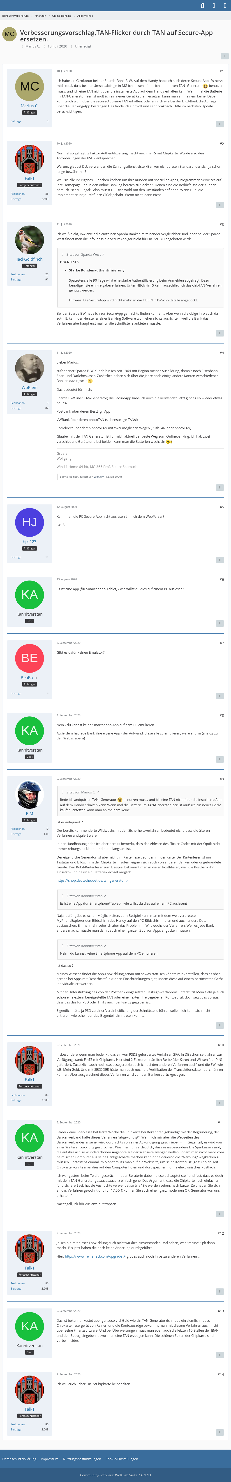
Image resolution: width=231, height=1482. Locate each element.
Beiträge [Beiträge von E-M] (16, 834)
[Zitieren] (220, 124)
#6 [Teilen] (222, 579)
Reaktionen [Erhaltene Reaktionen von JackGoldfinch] (18, 274)
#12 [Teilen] (221, 1233)
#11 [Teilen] (221, 1122)
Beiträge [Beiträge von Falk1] (16, 199)
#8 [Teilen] (222, 715)
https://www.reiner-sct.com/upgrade (93, 1256)
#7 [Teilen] (222, 643)
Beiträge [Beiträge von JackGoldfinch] (16, 279)
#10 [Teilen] (221, 1045)
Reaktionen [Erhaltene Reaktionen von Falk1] (18, 194)
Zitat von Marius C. (81, 792)
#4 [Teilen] (222, 352)
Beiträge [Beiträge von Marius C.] (16, 121)
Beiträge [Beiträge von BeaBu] (16, 693)
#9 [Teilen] (222, 779)
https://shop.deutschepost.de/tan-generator (91, 880)
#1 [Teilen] (222, 71)
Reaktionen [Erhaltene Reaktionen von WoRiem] (18, 403)
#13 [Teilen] (221, 1311)
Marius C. (32, 46)
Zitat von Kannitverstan (85, 896)
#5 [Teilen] (222, 507)
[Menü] (225, 5)
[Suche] (202, 5)
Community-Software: (115, 1475)
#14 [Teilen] (221, 1374)
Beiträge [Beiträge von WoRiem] (16, 408)
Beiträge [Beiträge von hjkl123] (16, 557)
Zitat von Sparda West (84, 254)
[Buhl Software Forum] (2, 5)
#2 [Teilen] (222, 143)
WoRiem (99, 477)
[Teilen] (225, 56)
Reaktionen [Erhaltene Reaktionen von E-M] (18, 829)
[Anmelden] (213, 5)
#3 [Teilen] (222, 224)
